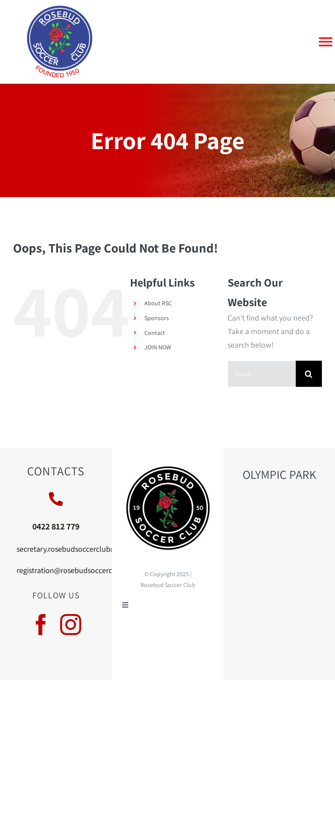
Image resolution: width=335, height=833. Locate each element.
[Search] (309, 374)
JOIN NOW (157, 347)
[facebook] (41, 624)
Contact (154, 333)
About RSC (158, 303)
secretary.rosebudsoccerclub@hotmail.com (88, 549)
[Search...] (262, 374)
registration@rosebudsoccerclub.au (75, 570)
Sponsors (156, 318)
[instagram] (70, 624)
